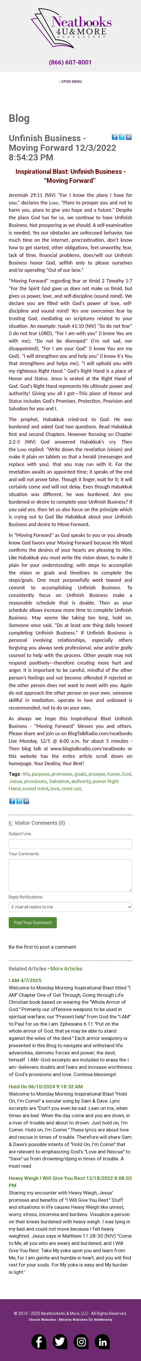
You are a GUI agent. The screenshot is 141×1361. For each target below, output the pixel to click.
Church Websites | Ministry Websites (59, 1320)
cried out (71, 788)
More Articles (66, 969)
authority (81, 781)
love (54, 788)
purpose (41, 774)
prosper (97, 774)
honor (113, 774)
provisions (35, 781)
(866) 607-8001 (70, 62)
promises (62, 774)
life (26, 774)
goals (80, 774)
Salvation (59, 781)
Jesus (15, 781)
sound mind (35, 788)
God (126, 774)
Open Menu (70, 81)
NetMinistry (103, 1320)
